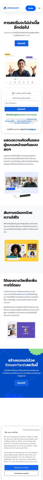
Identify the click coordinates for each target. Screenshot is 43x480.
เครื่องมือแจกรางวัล (20, 294)
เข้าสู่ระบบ (32, 129)
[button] (21, 93)
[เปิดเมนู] (39, 8)
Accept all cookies (21, 467)
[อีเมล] (21, 103)
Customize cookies (21, 473)
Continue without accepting (31, 429)
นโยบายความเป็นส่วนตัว (21, 123)
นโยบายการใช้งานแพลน (24, 121)
